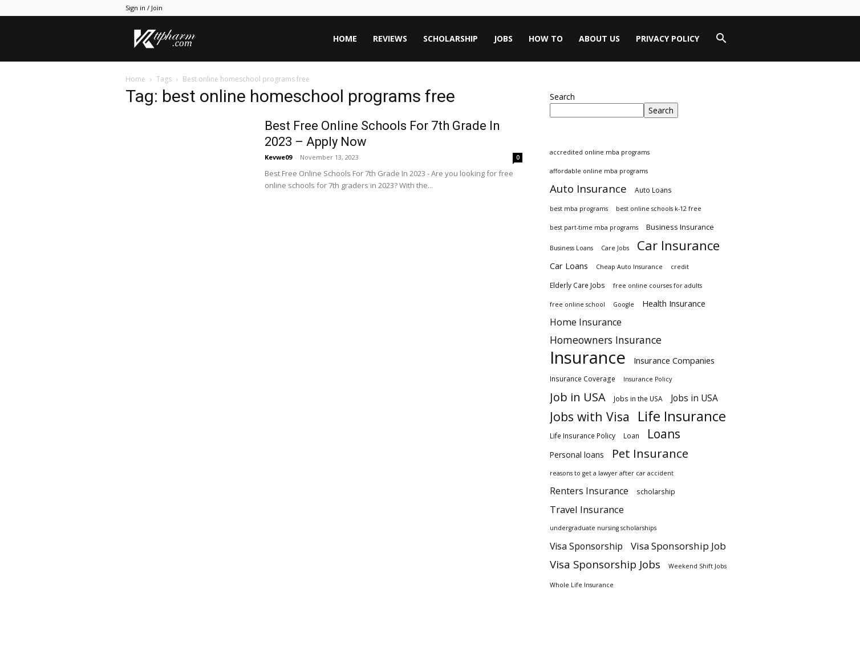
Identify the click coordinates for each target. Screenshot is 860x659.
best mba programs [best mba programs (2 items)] (579, 209)
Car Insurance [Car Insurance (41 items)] (678, 245)
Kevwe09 (278, 157)
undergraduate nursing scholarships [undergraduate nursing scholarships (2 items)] (603, 528)
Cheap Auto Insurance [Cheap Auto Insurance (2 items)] (629, 267)
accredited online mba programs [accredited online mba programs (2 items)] (600, 152)
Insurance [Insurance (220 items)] (588, 358)
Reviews (390, 38)
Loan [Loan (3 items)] (631, 435)
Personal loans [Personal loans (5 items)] (577, 454)
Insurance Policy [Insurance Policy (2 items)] (647, 379)
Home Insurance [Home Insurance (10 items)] (586, 322)
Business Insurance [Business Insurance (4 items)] (680, 227)
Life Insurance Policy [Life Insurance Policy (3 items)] (582, 435)
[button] (721, 39)
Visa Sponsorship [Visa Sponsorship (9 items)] (586, 546)
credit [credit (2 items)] (680, 267)
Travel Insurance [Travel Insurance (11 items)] (587, 509)
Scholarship (450, 38)
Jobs (503, 38)
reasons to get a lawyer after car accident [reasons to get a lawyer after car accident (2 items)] (612, 473)
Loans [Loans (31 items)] (663, 434)
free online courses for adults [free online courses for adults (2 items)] (657, 286)
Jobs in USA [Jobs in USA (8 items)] (694, 398)
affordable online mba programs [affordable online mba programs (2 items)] (599, 171)
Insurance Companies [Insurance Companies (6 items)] (674, 360)
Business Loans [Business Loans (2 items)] (571, 248)
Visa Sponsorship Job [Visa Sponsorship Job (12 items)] (678, 546)
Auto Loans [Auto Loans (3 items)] (653, 189)
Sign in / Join (144, 7)
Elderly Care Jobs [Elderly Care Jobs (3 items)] (577, 285)
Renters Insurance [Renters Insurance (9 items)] (589, 491)
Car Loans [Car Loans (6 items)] (569, 266)
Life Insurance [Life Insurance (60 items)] (682, 416)
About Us (599, 38)
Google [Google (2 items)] (623, 304)
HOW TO (546, 38)
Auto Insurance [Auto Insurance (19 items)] (588, 189)
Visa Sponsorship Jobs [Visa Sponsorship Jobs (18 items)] (605, 564)
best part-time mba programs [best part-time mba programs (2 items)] (594, 227)
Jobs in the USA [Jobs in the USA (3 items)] (638, 398)
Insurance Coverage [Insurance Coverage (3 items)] (582, 378)
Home (345, 38)
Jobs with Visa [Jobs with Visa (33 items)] (590, 416)
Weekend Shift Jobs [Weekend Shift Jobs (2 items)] (697, 566)
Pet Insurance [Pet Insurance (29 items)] (650, 453)
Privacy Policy (667, 38)
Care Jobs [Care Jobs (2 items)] (615, 248)
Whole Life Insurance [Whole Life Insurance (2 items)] (582, 585)
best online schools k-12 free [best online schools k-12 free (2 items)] (658, 209)
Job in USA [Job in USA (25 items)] (578, 397)
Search (562, 96)
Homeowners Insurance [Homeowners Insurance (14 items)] (606, 340)
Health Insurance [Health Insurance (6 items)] (673, 303)
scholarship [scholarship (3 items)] (655, 491)
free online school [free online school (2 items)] (577, 304)
